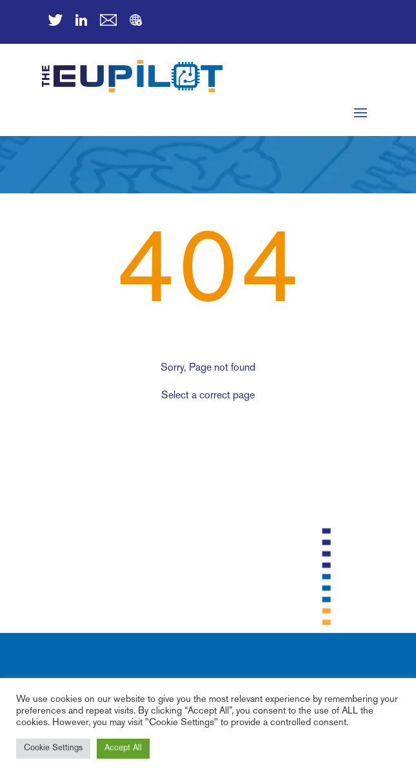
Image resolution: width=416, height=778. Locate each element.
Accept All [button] (123, 748)
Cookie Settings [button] (53, 748)
